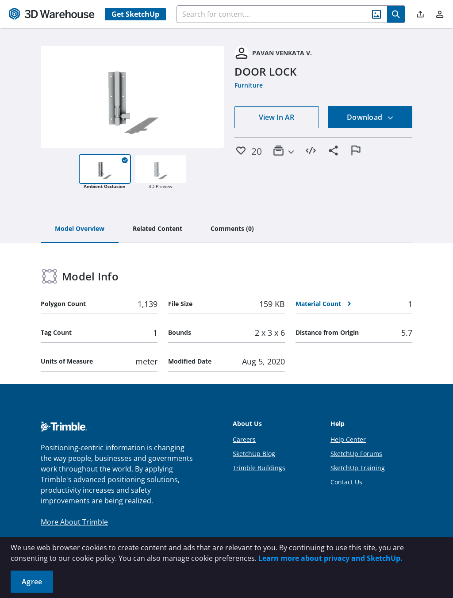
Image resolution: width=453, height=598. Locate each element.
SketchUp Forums (356, 453)
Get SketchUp (135, 14)
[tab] (80, 229)
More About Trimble (74, 522)
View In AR (276, 117)
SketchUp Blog (254, 453)
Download (370, 117)
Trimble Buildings (259, 468)
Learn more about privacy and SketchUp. (330, 558)
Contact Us (346, 482)
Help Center (348, 439)
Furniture (248, 85)
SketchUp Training (357, 468)
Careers (244, 439)
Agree (32, 581)
